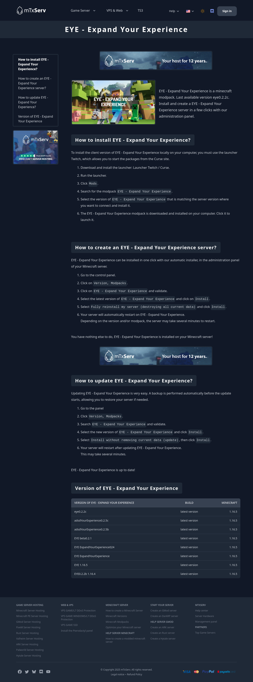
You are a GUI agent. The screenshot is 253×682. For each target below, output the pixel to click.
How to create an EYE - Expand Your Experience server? (34, 83)
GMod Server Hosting (28, 621)
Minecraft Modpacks (117, 621)
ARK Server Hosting (27, 643)
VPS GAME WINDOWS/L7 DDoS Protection (78, 618)
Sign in (227, 11)
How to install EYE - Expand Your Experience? (33, 64)
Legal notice (117, 673)
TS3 (140, 10)
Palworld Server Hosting (29, 649)
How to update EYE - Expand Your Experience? (33, 102)
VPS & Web (118, 10)
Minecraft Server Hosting (30, 610)
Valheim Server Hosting (29, 638)
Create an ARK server (162, 627)
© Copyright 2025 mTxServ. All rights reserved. (126, 669)
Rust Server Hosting (27, 632)
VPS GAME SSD (69, 624)
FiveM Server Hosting (28, 627)
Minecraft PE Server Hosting (31, 616)
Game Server (83, 10)
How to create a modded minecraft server (125, 640)
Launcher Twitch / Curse (151, 167)
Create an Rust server (162, 632)
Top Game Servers (205, 632)
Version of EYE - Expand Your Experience (35, 118)
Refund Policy (134, 673)
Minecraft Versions (116, 616)
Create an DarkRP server (163, 616)
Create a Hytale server (162, 638)
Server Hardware (204, 616)
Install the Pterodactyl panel (76, 630)
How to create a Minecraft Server (124, 610)
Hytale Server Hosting (28, 655)
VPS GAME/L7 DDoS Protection (78, 610)
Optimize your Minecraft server (123, 627)
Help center (201, 610)
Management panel (206, 621)
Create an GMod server (163, 610)
